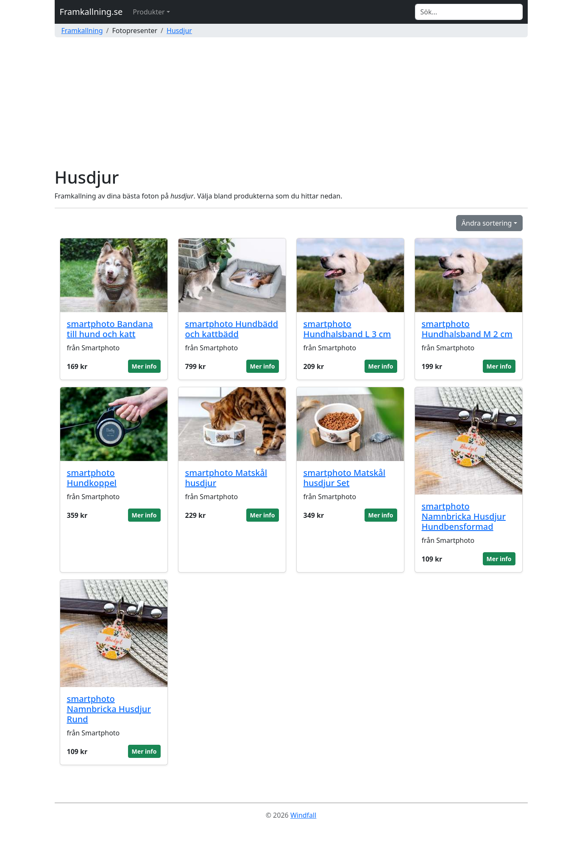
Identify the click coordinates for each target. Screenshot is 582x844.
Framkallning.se (91, 11)
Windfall (303, 815)
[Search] (469, 12)
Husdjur (179, 30)
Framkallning (82, 30)
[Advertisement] (291, 103)
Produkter (148, 12)
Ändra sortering (487, 223)
